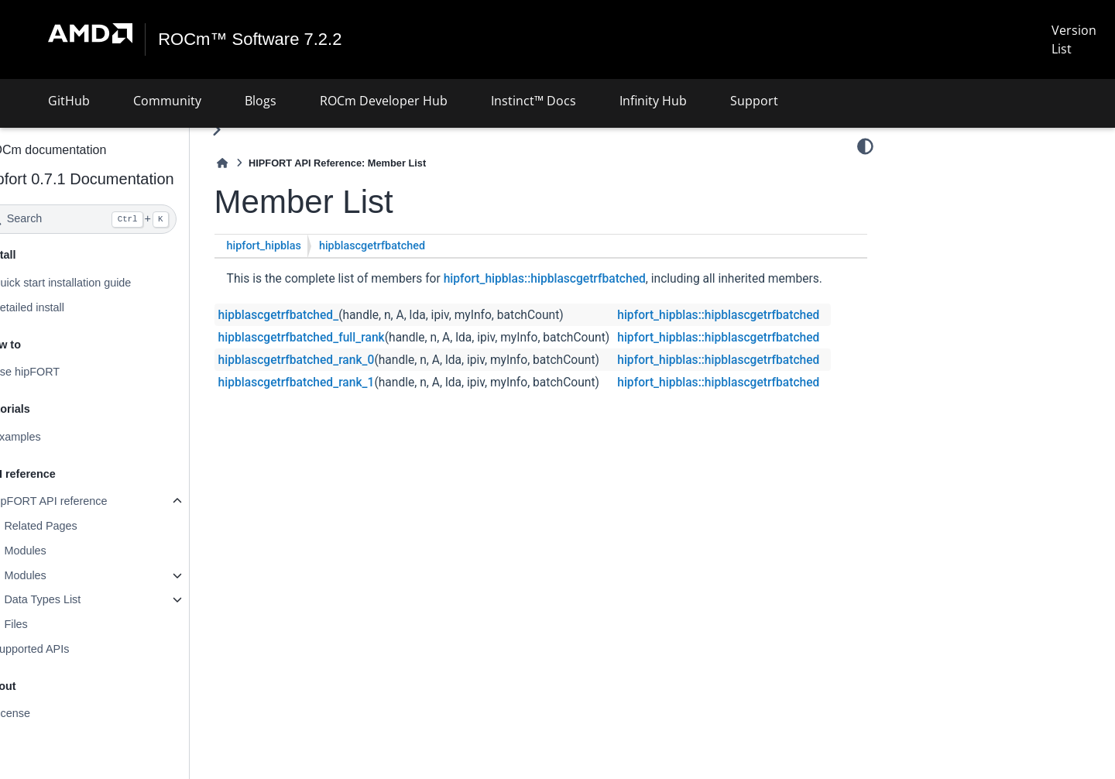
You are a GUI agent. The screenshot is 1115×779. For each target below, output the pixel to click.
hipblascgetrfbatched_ (319, 336)
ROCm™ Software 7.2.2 (250, 39)
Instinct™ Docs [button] (533, 100)
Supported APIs (71, 649)
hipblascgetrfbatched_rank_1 (337, 403)
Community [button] (167, 100)
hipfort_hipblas (305, 245)
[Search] (121, 219)
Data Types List (83, 599)
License (52, 713)
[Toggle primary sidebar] (257, 130)
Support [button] (754, 100)
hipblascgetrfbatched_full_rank (342, 358)
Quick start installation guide (102, 282)
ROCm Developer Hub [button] (384, 100)
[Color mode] (865, 146)
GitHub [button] (69, 100)
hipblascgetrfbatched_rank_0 (337, 381)
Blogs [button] (260, 100)
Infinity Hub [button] (653, 100)
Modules (66, 550)
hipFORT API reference (90, 501)
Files (56, 624)
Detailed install (69, 307)
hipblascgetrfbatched (413, 245)
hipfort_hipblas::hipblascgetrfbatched (586, 279)
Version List (1074, 39)
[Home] (263, 163)
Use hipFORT (67, 371)
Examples (57, 437)
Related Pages (81, 526)
